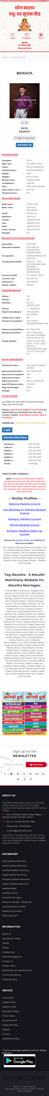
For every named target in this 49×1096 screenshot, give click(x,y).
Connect (6, 1034)
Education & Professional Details (18, 238)
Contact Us (7, 961)
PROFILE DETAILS (18, 57)
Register (6, 1029)
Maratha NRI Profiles (12, 911)
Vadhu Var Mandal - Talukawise (17, 902)
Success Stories (9, 1020)
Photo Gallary (8, 1016)
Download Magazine (12, 957)
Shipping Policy (9, 979)
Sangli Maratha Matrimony (14, 875)
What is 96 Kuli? (10, 916)
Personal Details (10, 154)
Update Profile (9, 1007)
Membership (8, 952)
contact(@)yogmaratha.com (17, 831)
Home (4, 57)
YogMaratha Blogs (10, 1038)
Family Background (11, 290)
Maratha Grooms (10, 893)
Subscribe (36, 764)
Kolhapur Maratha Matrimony (16, 879)
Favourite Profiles (10, 1011)
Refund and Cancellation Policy (17, 970)
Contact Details (10, 396)
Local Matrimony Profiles (14, 906)
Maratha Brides (9, 888)
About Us (6, 934)
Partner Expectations (12, 359)
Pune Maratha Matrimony (14, 861)
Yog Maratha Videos (11, 938)
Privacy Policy (8, 966)
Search (5, 947)
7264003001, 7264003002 (16, 826)
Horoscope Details (11, 198)
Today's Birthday (10, 1025)
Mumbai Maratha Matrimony (15, 870)
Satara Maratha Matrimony (14, 866)
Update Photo (9, 1002)
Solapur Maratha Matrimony (15, 884)
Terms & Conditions (11, 975)
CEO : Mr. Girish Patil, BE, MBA (18, 821)
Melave (5, 943)
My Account (7, 998)
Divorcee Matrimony (12, 897)
